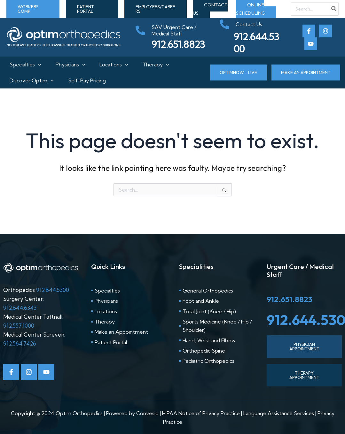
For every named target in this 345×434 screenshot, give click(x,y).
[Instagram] (325, 31)
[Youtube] (310, 43)
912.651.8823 (289, 299)
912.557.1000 (18, 325)
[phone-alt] (174, 30)
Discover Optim (28, 80)
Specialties (22, 64)
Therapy (157, 64)
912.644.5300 (52, 289)
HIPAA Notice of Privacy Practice (201, 413)
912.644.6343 (19, 307)
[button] (32, 9)
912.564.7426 (19, 343)
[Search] (334, 9)
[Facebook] (308, 31)
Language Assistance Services (278, 413)
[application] (35, 64)
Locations (113, 64)
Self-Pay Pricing (85, 80)
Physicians (69, 64)
